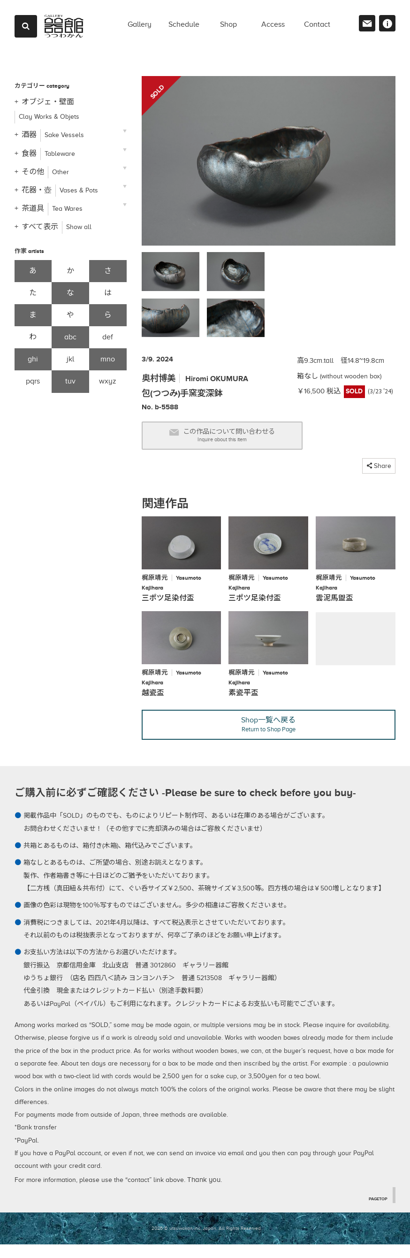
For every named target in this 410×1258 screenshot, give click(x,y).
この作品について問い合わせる (240, 438)
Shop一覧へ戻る (269, 736)
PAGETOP (375, 1211)
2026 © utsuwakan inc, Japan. (184, 1241)
